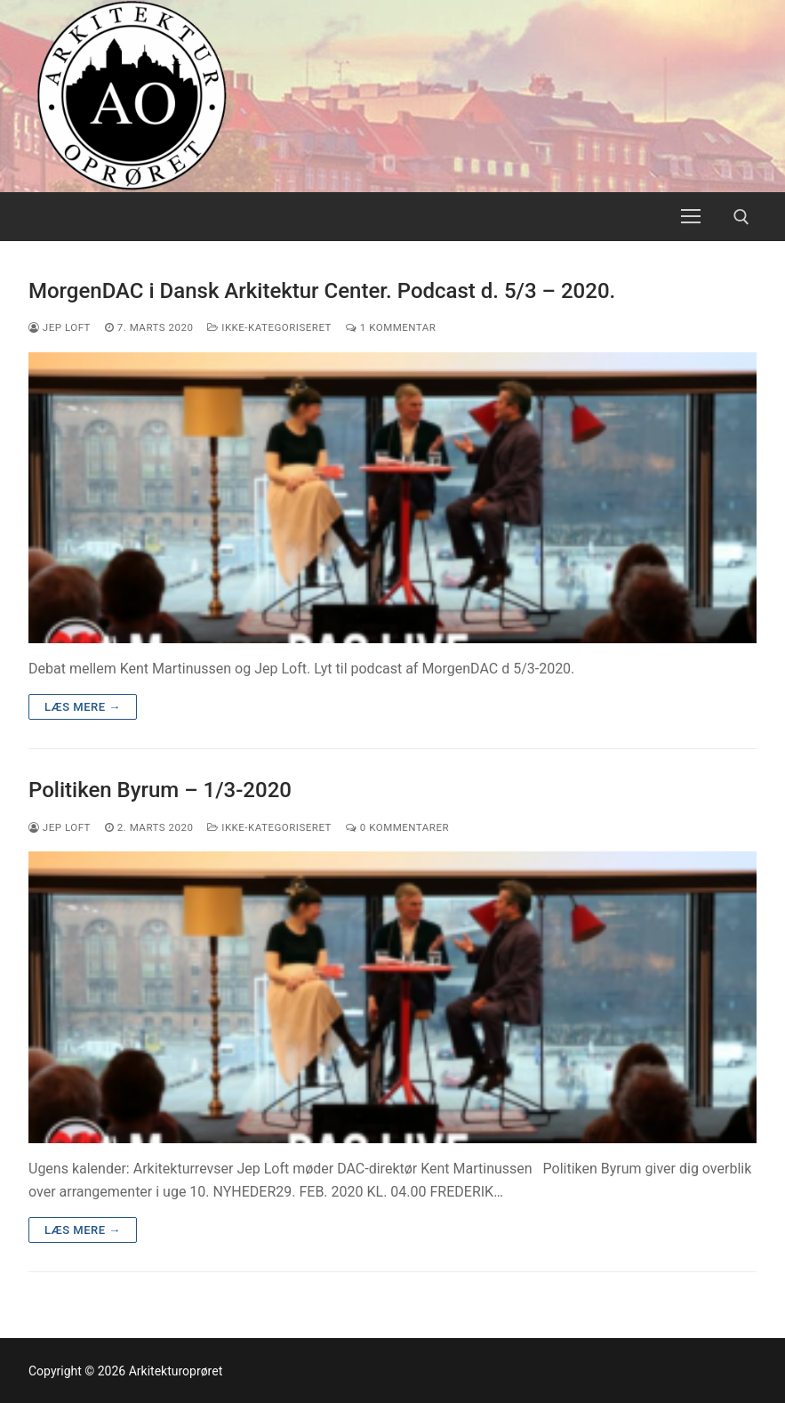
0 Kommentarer (397, 827)
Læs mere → (82, 707)
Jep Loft (59, 327)
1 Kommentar (391, 327)
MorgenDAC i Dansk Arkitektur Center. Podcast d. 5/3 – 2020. (321, 290)
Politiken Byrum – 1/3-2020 (160, 790)
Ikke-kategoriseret (269, 327)
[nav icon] (690, 217)
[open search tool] (741, 217)
